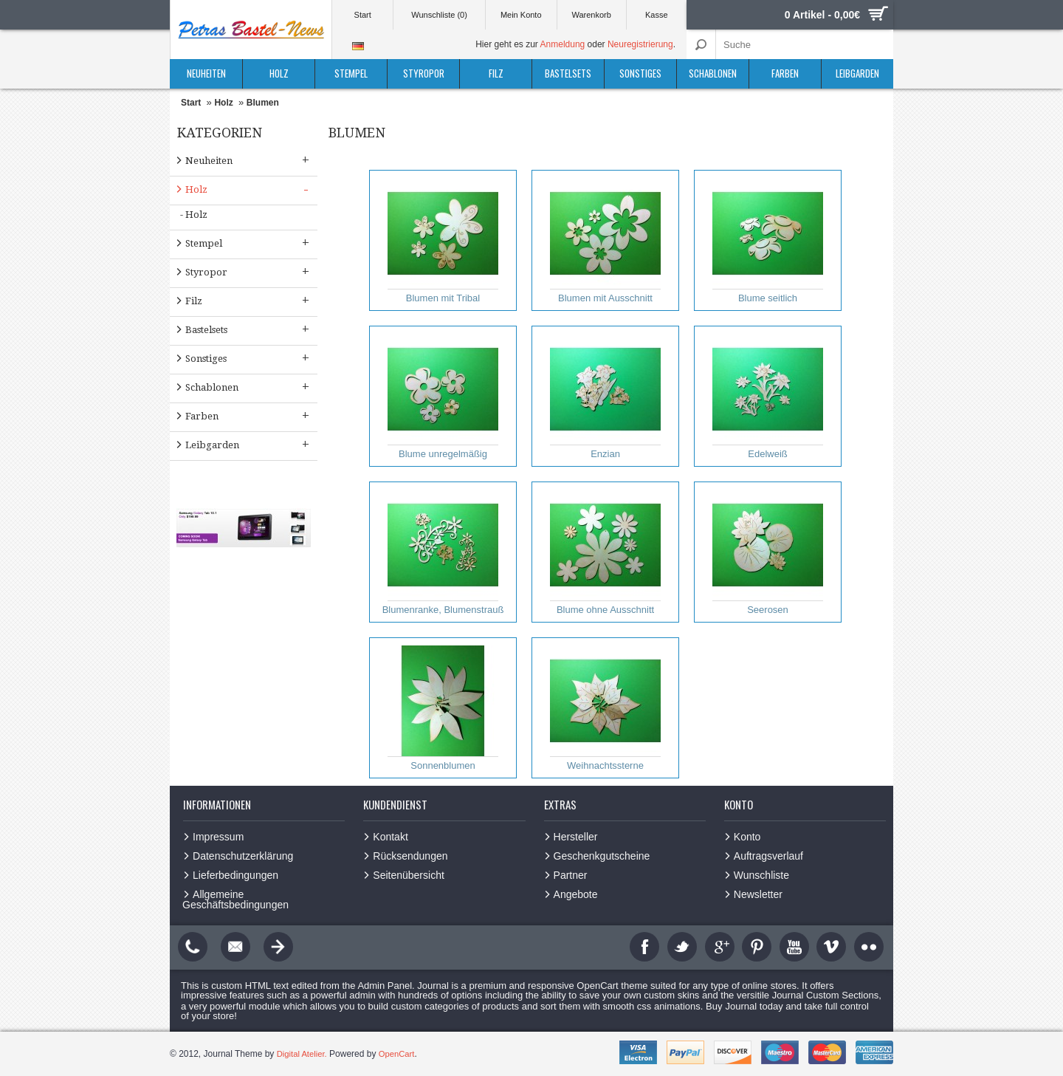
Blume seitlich (767, 241)
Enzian (605, 396)
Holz (279, 73)
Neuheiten (206, 73)
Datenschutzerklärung (243, 856)
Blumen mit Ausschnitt (605, 241)
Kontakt (390, 837)
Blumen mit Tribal (443, 241)
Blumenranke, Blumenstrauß (443, 552)
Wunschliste (761, 875)
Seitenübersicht (408, 875)
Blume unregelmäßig (443, 396)
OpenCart (401, 1054)
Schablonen (713, 73)
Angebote (576, 894)
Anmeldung (562, 44)
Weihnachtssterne (605, 708)
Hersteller (576, 837)
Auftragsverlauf (768, 856)
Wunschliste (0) (439, 14)
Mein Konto (521, 14)
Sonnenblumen (443, 708)
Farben (785, 73)
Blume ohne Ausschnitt (605, 552)
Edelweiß (767, 396)
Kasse (656, 14)
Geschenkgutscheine (602, 856)
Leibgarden (857, 73)
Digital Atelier (302, 1054)
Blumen (263, 102)
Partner (571, 875)
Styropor (423, 73)
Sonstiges (640, 73)
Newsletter (758, 894)
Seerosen (767, 552)
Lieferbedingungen (235, 875)
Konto (747, 837)
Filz (496, 73)
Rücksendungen (410, 856)
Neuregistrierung (640, 44)
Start (362, 14)
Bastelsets (568, 73)
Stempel (351, 73)
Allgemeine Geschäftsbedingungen (235, 899)
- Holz (193, 214)
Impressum (218, 837)
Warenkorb (590, 14)
